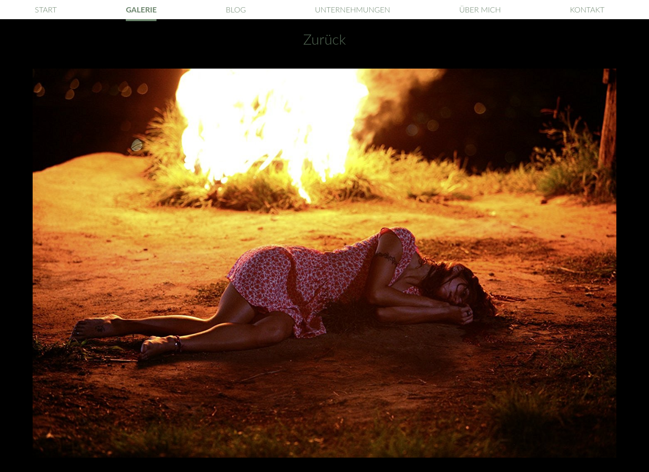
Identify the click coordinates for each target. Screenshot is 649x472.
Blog (236, 9)
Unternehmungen (352, 9)
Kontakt (587, 9)
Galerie (141, 9)
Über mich (480, 9)
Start (46, 9)
